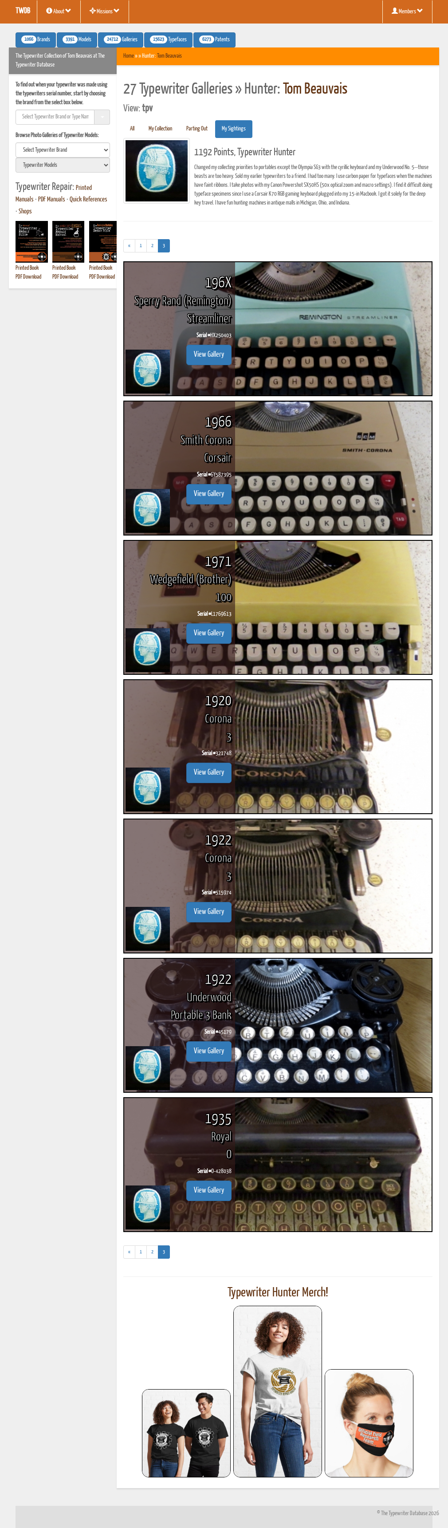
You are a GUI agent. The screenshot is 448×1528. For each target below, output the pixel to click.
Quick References (88, 200)
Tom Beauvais (169, 56)
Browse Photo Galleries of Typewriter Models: (57, 135)
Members (407, 11)
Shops (25, 212)
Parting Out (197, 129)
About (58, 11)
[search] (63, 150)
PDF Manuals (51, 200)
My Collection (160, 129)
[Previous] (129, 245)
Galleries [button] (121, 39)
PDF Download (28, 277)
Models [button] (77, 39)
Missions (105, 11)
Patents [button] (214, 39)
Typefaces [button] (168, 39)
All (132, 129)
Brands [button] (35, 39)
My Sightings (234, 129)
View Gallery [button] (209, 354)
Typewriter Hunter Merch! (278, 1293)
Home (128, 56)
